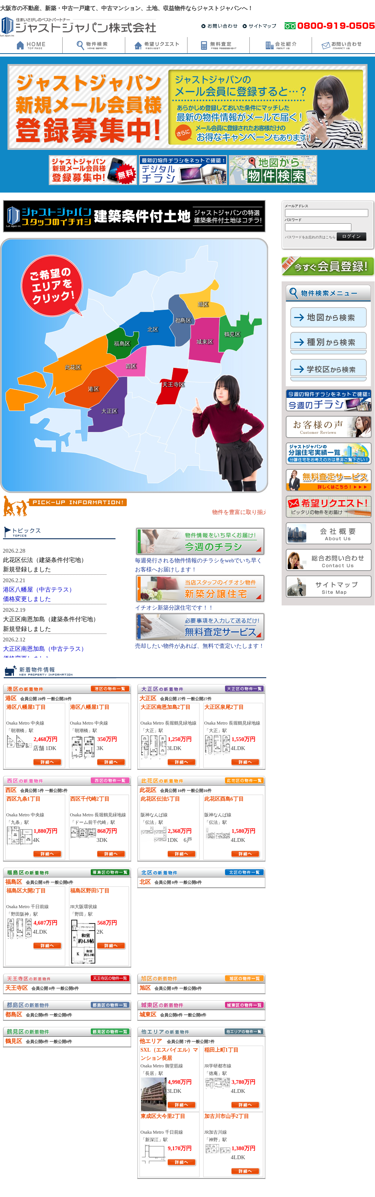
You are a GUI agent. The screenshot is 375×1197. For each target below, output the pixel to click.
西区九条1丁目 (23, 799)
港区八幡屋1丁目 (26, 707)
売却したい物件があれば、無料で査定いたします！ (199, 646)
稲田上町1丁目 (221, 1050)
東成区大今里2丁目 (163, 1116)
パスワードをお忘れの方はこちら (310, 237)
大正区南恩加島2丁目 (165, 707)
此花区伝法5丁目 (160, 799)
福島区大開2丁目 (26, 891)
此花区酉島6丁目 (224, 799)
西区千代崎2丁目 (90, 799)
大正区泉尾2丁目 (224, 707)
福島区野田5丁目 (90, 891)
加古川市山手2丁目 (226, 1116)
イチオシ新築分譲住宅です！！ (174, 608)
